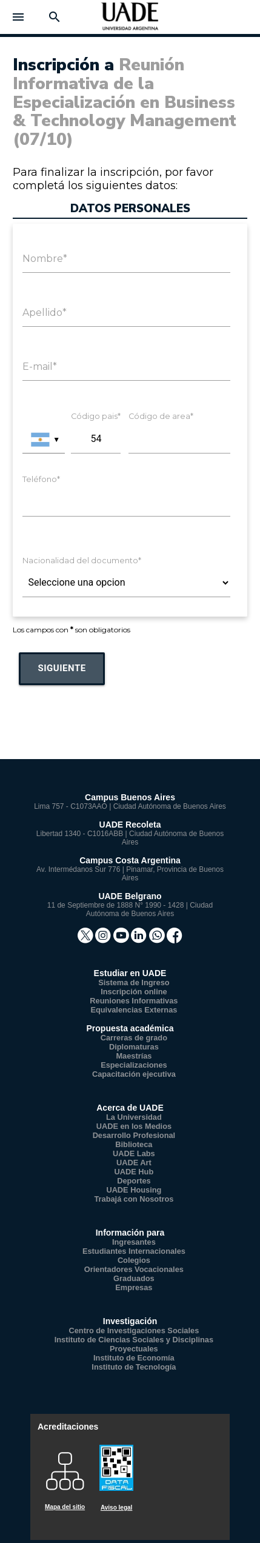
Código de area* (160, 416)
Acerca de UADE (130, 1108)
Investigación (130, 1321)
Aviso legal (116, 1507)
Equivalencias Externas (133, 1009)
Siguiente (61, 668)
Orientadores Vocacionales (134, 1269)
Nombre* (44, 258)
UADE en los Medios (134, 1126)
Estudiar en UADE (130, 973)
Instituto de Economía (134, 1357)
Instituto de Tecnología (134, 1366)
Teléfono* (41, 479)
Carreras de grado (134, 1037)
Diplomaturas (134, 1046)
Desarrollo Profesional (134, 1135)
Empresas (133, 1287)
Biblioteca (133, 1144)
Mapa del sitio (65, 1507)
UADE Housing (133, 1189)
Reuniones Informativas (134, 1000)
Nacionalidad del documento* (81, 560)
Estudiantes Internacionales (133, 1251)
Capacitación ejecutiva (134, 1074)
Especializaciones (134, 1064)
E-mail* (39, 366)
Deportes (133, 1180)
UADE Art (134, 1162)
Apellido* (44, 312)
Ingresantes (134, 1242)
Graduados (134, 1278)
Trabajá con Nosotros (133, 1198)
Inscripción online (134, 991)
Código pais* (96, 416)
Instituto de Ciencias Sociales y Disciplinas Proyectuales (134, 1344)
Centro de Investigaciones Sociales (134, 1330)
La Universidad (134, 1117)
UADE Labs (134, 1153)
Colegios (134, 1260)
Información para (130, 1232)
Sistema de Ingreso (133, 982)
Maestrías (134, 1055)
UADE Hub (134, 1171)
